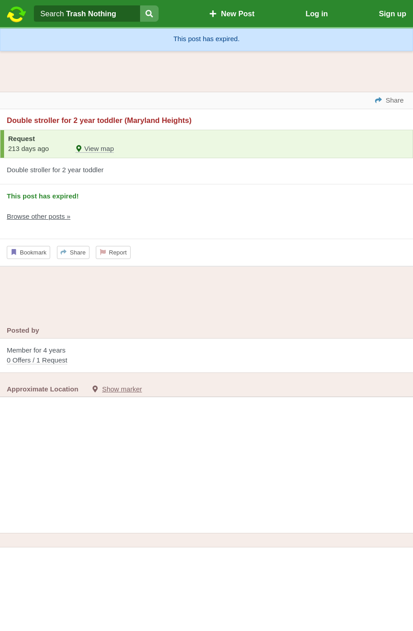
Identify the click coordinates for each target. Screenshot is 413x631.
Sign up (393, 13)
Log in (316, 13)
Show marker (122, 389)
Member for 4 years (206, 356)
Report (113, 252)
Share (73, 252)
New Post (231, 13)
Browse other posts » (38, 216)
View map (94, 148)
